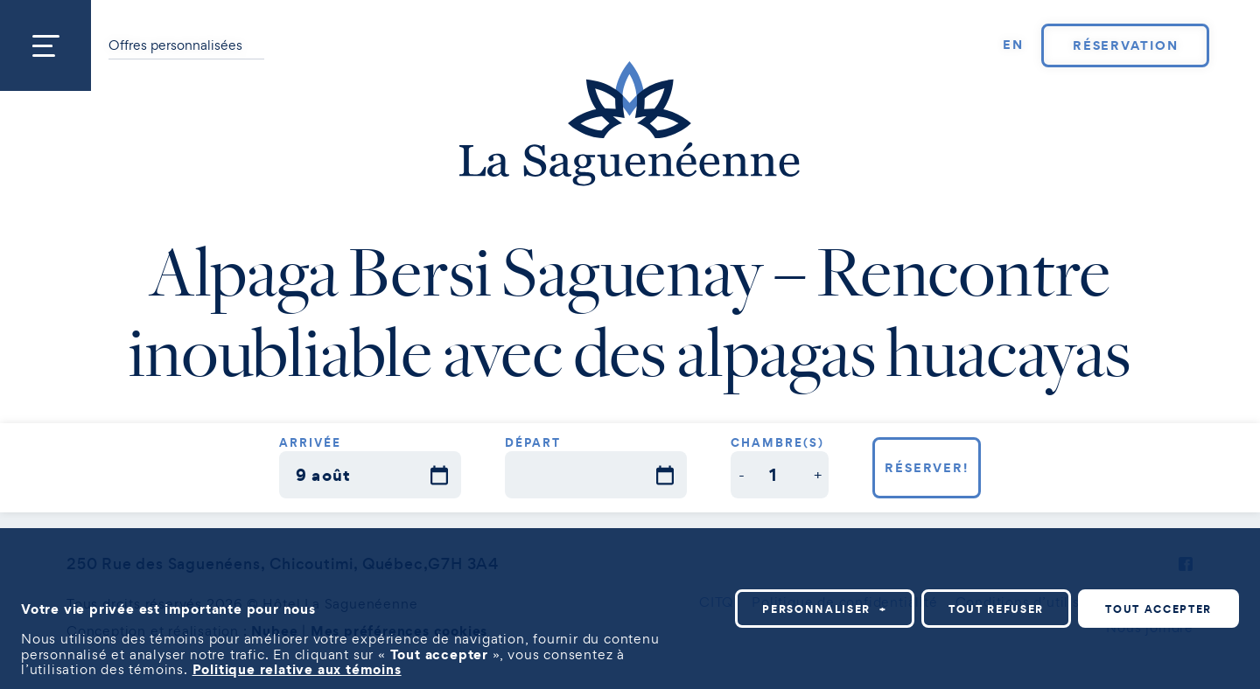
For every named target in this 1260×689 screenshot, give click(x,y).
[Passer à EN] (1013, 45)
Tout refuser (996, 606)
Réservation (1126, 45)
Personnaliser (824, 606)
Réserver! (927, 468)
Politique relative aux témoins (297, 666)
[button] (741, 474)
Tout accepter (1158, 606)
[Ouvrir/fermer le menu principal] (45, 45)
